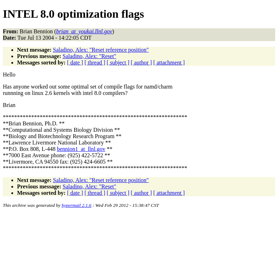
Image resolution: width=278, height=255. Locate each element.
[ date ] (75, 63)
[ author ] (141, 63)
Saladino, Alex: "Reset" (89, 56)
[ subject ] (118, 63)
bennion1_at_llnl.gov (81, 149)
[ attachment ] (169, 63)
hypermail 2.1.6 (76, 205)
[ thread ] (94, 63)
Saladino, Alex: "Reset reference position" (101, 50)
